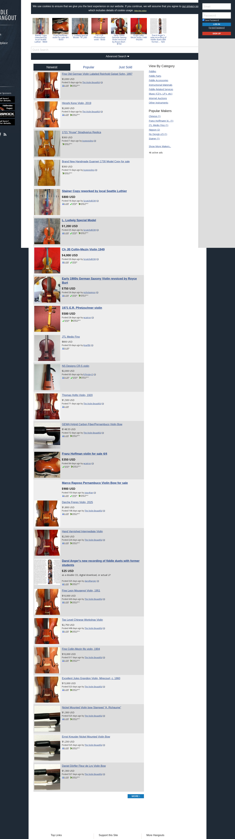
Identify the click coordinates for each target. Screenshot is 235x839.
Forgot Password (217, 27)
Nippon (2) (151, 129)
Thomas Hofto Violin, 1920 (82, 365)
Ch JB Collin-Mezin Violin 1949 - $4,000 (147, 37)
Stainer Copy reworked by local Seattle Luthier (99, 180)
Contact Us (107, 803)
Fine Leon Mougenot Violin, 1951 (86, 547)
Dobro (147, 783)
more (133, 733)
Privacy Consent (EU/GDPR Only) (134, 812)
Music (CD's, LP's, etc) (158, 93)
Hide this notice (148, 11)
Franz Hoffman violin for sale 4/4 (90, 418)
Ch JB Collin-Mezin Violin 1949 (88, 233)
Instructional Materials (158, 84)
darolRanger (96, 537)
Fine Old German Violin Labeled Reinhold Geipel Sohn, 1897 (102, 74)
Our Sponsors (108, 798)
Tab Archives (64, 788)
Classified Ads (64, 783)
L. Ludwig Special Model (84, 206)
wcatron (92, 295)
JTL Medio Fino (76, 312)
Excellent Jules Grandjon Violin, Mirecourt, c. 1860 (96, 627)
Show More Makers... (157, 146)
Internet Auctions (155, 98)
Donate (105, 783)
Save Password (210, 20)
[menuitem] (18, 34)
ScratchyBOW (95, 189)
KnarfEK (92, 321)
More (10, 69)
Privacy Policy (107, 812)
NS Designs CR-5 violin (81, 338)
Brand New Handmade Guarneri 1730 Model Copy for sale (101, 153)
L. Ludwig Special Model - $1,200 (88, 36)
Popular (91, 67)
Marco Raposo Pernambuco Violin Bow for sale (100, 445)
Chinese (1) (152, 116)
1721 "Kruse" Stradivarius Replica (87, 127)
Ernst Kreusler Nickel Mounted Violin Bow (91, 680)
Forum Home (64, 778)
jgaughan (94, 454)
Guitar (147, 788)
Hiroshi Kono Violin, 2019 (82, 100)
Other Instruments (155, 102)
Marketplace (15, 43)
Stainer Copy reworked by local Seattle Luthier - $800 (49, 38)
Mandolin (149, 793)
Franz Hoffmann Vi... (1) (158, 120)
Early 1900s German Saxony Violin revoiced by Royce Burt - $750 (127, 39)
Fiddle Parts (152, 75)
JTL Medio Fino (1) (155, 125)
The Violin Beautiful (96, 82)
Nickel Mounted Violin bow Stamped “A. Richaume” (97, 653)
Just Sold (124, 67)
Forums (12, 34)
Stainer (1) (151, 138)
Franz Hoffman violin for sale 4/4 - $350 (69, 37)
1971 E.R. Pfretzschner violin (87, 286)
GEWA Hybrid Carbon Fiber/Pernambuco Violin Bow (97, 391)
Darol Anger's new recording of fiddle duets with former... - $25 (166, 38)
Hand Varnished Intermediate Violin (87, 491)
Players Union (108, 778)
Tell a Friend (107, 788)
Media (11, 60)
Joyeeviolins (93, 135)
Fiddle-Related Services (158, 89)
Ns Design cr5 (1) (155, 134)
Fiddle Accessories (155, 80)
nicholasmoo (95, 273)
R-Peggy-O (94, 347)
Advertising (106, 793)
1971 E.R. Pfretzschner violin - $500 (108, 37)
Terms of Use (90, 812)
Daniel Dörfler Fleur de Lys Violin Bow (89, 706)
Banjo (147, 778)
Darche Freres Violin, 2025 (82, 464)
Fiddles (149, 71)
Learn (11, 51)
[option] (49, 30)
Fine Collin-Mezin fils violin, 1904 (86, 600)
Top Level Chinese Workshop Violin (87, 574)
